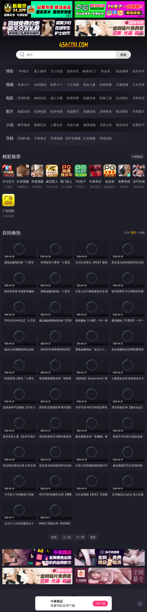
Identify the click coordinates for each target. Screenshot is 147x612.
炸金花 (105, 71)
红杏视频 (89, 138)
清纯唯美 (106, 111)
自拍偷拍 (40, 84)
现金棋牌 (122, 71)
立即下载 (100, 603)
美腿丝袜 (89, 111)
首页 (54, 537)
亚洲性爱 (24, 98)
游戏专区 (73, 71)
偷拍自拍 (40, 98)
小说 (10, 124)
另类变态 (138, 98)
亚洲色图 (40, 111)
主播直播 (122, 84)
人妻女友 (56, 125)
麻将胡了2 (89, 71)
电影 (10, 97)
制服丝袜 (89, 98)
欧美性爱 (73, 98)
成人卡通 (56, 98)
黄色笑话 (122, 125)
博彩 (10, 71)
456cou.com (73, 45)
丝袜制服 (106, 84)
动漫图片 (73, 111)
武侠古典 (73, 125)
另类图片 (138, 111)
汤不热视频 (73, 138)
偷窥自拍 (24, 111)
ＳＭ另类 (138, 84)
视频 (10, 84)
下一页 (80, 537)
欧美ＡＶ (56, 84)
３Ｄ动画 (73, 84)
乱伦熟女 (122, 98)
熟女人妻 (89, 84)
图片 (10, 111)
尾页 (93, 537)
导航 (10, 138)
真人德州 (40, 71)
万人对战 (56, 71)
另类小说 (106, 125)
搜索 (123, 55)
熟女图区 (122, 111)
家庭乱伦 (40, 125)
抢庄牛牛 (138, 71)
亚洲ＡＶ (24, 84)
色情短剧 (106, 138)
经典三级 (106, 98)
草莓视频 (56, 138)
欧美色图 (56, 111)
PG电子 (24, 71)
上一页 (67, 537)
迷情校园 (89, 125)
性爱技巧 (138, 125)
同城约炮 (24, 138)
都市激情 (24, 125)
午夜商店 (40, 138)
